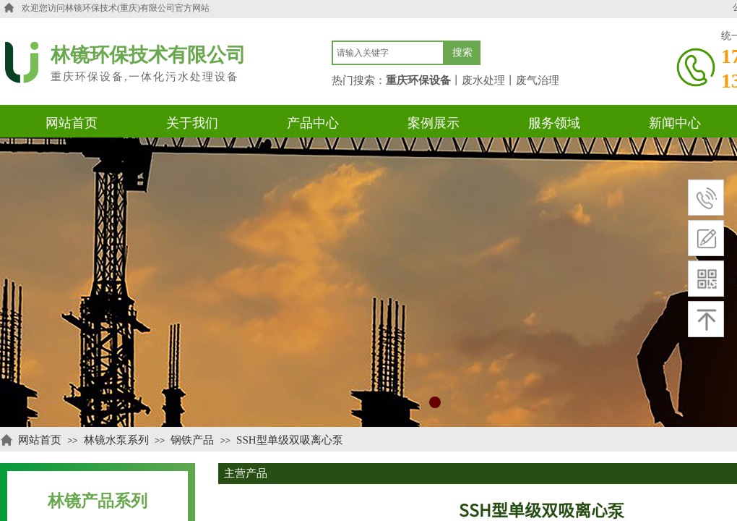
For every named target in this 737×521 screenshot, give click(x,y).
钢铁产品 (192, 440)
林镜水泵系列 (116, 440)
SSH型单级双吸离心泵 (289, 440)
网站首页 (39, 440)
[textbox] (388, 53)
